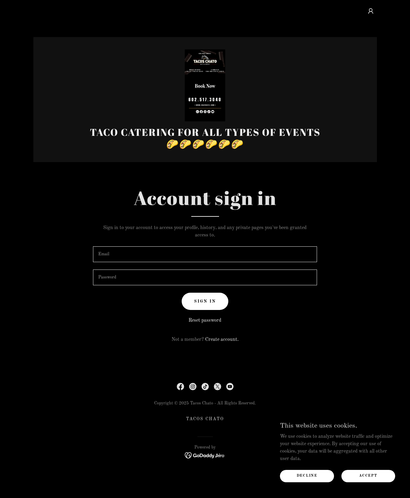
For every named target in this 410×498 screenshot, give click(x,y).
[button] (371, 11)
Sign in (205, 323)
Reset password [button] (204, 343)
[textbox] (205, 277)
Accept (370, 476)
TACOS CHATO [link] (205, 441)
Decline (311, 476)
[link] (204, 96)
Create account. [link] (222, 362)
